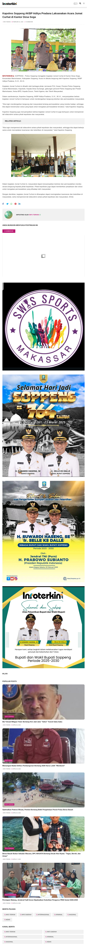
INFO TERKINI (10, 914)
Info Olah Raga (10, 894)
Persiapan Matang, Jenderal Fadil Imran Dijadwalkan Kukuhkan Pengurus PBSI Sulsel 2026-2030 (40, 900)
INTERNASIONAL (43, 914)
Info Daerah (9, 848)
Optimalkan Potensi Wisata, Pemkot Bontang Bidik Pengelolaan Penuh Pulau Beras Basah (37, 810)
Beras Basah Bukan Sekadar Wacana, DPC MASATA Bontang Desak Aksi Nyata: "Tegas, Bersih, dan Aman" (41, 855)
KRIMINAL (59, 914)
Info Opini (8, 760)
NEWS (8, 919)
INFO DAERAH (26, 914)
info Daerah (9, 716)
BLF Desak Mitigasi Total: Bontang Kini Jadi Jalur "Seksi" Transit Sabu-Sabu (32, 722)
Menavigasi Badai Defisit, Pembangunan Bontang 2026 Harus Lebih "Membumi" (33, 766)
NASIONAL (72, 914)
